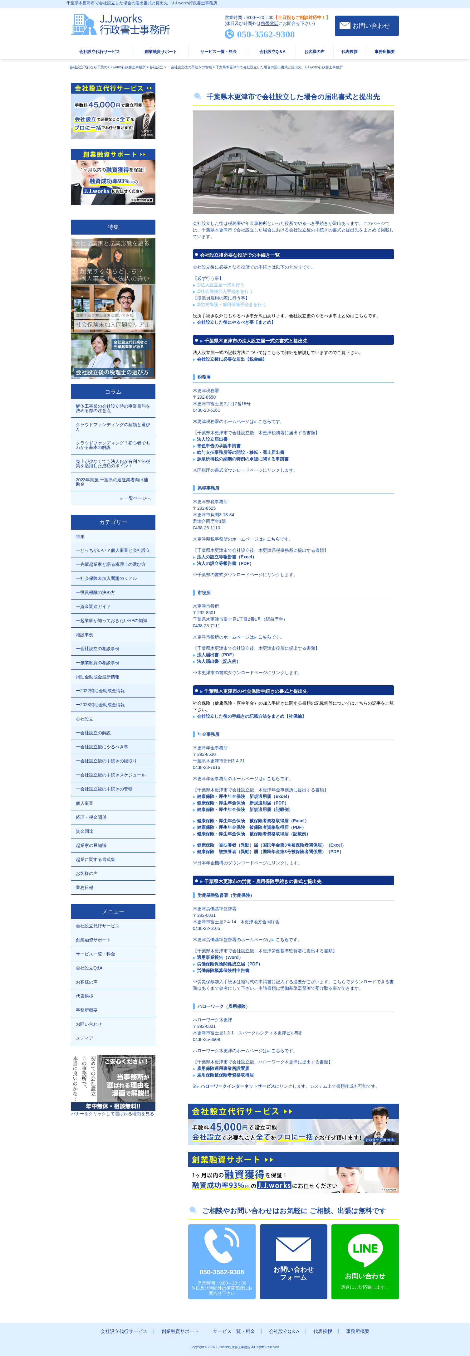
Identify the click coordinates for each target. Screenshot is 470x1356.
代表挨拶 (349, 52)
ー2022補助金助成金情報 (100, 690)
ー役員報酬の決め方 (95, 592)
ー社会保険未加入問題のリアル (106, 578)
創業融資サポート (160, 52)
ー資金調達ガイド (93, 606)
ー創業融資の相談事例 (98, 662)
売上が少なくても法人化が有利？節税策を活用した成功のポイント (113, 463)
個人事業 (84, 803)
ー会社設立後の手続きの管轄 (104, 788)
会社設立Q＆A (272, 52)
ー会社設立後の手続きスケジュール (111, 774)
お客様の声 (314, 52)
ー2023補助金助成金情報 (100, 704)
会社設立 (84, 719)
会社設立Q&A (89, 967)
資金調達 (84, 831)
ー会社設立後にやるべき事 (102, 746)
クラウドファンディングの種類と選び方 (113, 426)
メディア (84, 1038)
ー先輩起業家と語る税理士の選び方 (111, 564)
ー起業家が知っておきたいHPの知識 (111, 620)
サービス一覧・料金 (218, 52)
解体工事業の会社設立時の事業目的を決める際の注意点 (113, 408)
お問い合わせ (371, 25)
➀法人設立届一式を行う (220, 284)
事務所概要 (385, 52)
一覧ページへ (138, 498)
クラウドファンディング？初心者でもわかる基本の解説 (113, 445)
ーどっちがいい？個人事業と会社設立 (113, 550)
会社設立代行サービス (99, 52)
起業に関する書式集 (95, 859)
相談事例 (84, 634)
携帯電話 (269, 23)
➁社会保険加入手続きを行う (225, 291)
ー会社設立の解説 (93, 732)
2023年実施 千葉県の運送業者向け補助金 (112, 482)
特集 (80, 536)
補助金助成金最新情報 (98, 676)
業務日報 (84, 887)
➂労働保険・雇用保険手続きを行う (231, 304)
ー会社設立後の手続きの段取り (106, 760)
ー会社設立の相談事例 (98, 648)
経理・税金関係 (91, 817)
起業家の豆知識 (91, 845)
